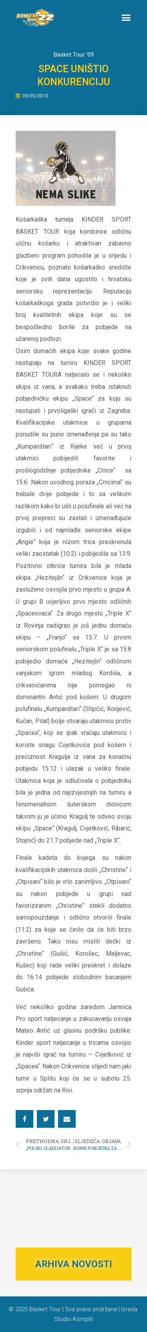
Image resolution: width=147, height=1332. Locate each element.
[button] (126, 17)
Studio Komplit (73, 1319)
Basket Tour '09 (74, 54)
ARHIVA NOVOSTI (73, 1264)
